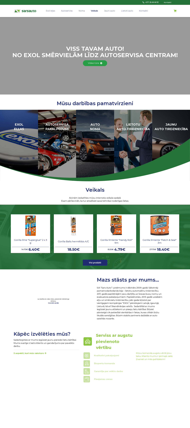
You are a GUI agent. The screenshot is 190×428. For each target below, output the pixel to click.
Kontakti (143, 11)
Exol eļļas (50, 11)
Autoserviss (66, 11)
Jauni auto (109, 11)
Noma (82, 11)
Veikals (94, 11)
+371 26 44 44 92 (151, 2)
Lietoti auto (127, 11)
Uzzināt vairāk (53, 303)
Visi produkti (95, 262)
